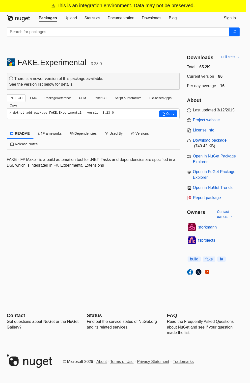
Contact (16, 315)
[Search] (234, 31)
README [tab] (20, 133)
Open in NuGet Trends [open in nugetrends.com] (213, 187)
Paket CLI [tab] (100, 98)
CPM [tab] (82, 98)
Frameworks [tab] (50, 133)
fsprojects (206, 240)
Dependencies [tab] (83, 133)
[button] (168, 113)
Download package (210, 140)
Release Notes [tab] (24, 144)
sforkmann (207, 227)
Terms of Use (122, 361)
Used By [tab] (114, 133)
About (101, 361)
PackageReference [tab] (58, 98)
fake (209, 259)
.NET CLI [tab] (16, 98)
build (194, 259)
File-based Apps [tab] (160, 98)
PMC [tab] (33, 98)
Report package (207, 198)
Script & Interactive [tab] (128, 98)
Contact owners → (225, 214)
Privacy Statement (153, 361)
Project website (206, 120)
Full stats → (230, 57)
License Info (203, 130)
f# (221, 259)
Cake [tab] (13, 105)
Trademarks (183, 361)
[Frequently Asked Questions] (172, 315)
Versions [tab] (140, 133)
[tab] (48, 18)
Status (94, 315)
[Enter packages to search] (118, 31)
